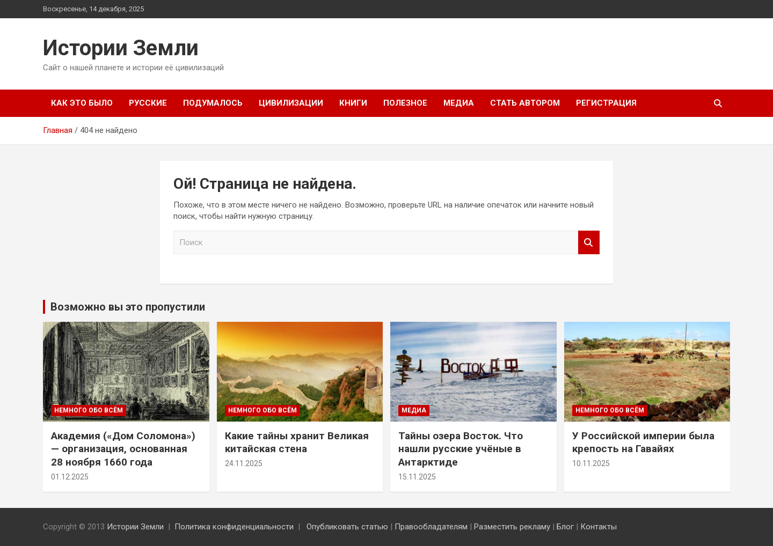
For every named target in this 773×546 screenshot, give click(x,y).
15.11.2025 (417, 477)
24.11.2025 (243, 463)
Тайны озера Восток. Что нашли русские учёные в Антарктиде (460, 449)
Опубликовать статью (347, 527)
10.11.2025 (591, 463)
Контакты (598, 527)
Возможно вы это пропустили (127, 306)
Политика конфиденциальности (234, 527)
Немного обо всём (88, 410)
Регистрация (606, 103)
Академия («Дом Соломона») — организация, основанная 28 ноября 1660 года (123, 449)
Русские (148, 103)
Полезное (405, 103)
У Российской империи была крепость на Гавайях (643, 442)
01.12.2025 (70, 477)
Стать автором (525, 103)
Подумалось (213, 103)
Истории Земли (121, 48)
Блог (565, 527)
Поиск (589, 243)
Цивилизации (291, 103)
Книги (353, 103)
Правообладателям (431, 527)
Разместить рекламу (512, 527)
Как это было (82, 103)
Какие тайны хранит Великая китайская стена (297, 442)
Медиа (458, 103)
